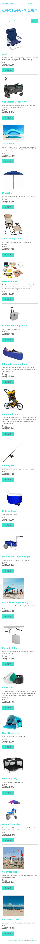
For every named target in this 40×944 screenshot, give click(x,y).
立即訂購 (8, 70)
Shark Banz (8, 687)
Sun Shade (8, 143)
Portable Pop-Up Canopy (15, 602)
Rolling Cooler (9, 511)
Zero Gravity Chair (12, 238)
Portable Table (9, 648)
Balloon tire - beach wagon (16, 556)
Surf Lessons (18, 21)
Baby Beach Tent (11, 733)
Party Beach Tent (11, 919)
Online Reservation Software (16, 940)
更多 (34, 21)
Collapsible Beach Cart (14, 101)
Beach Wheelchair (11, 824)
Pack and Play (9, 778)
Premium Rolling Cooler (15, 325)
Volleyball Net (9, 872)
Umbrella (7, 193)
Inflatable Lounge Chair (14, 364)
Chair (5, 54)
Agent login (35, 940)
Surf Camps (7, 21)
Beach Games (9, 281)
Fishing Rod (8, 465)
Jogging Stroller (10, 414)
